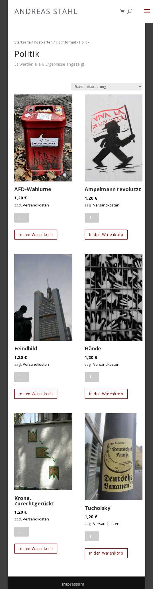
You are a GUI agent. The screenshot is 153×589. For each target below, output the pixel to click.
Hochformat (66, 42)
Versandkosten (36, 205)
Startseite (22, 42)
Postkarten (43, 42)
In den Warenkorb (36, 234)
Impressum (73, 584)
